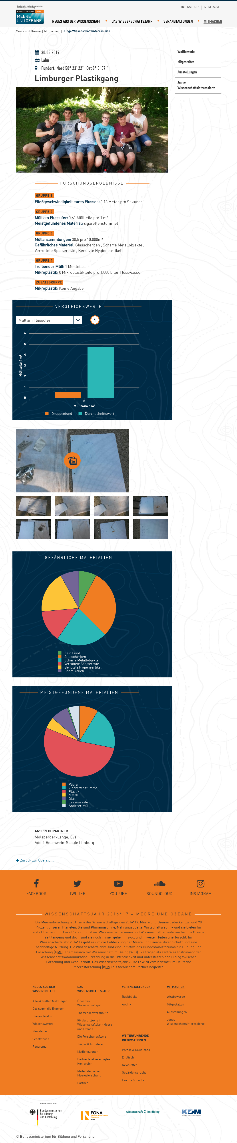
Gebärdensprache (134, 1072)
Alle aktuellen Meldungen (49, 1001)
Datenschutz (190, 7)
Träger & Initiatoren (90, 1044)
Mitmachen (213, 22)
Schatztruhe (40, 1039)
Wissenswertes (42, 1023)
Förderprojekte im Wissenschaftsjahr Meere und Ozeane (94, 1025)
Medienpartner (87, 1051)
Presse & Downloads (136, 1050)
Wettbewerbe (186, 52)
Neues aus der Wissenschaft (76, 22)
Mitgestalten (186, 62)
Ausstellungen (187, 72)
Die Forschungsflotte (91, 1036)
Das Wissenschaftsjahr (132, 22)
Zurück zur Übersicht (35, 860)
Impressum (211, 7)
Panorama (39, 1046)
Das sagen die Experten (48, 1008)
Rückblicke (129, 996)
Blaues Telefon (42, 1016)
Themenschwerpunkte (92, 1013)
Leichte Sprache (133, 1080)
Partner (82, 1083)
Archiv (126, 1004)
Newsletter (40, 1031)
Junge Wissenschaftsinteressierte (196, 85)
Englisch (128, 1057)
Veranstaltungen (178, 22)
